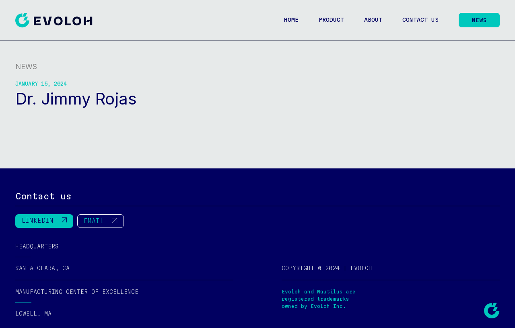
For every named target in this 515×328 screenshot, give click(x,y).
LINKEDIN (44, 212)
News (479, 20)
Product (331, 19)
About (373, 19)
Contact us (420, 19)
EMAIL (100, 212)
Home (291, 19)
